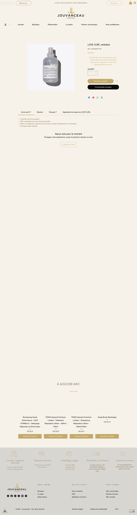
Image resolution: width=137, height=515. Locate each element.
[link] (26, 112)
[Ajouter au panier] (30, 436)
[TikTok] (15, 496)
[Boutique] (114, 3)
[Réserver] (23, 3)
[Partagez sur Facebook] (89, 97)
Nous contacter (77, 491)
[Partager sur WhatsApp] (97, 97)
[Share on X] (101, 97)
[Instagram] (8, 496)
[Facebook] (12, 496)
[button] (130, 2)
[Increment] (96, 73)
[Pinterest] (26, 496)
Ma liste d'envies (112, 494)
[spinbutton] (93, 73)
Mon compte (110, 497)
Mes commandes (112, 491)
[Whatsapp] (19, 496)
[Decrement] (89, 73)
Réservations (42, 497)
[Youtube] (22, 496)
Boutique (41, 491)
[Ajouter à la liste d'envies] (116, 81)
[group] (68, 414)
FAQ (73, 494)
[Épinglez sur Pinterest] (93, 97)
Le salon (41, 494)
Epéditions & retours (79, 497)
